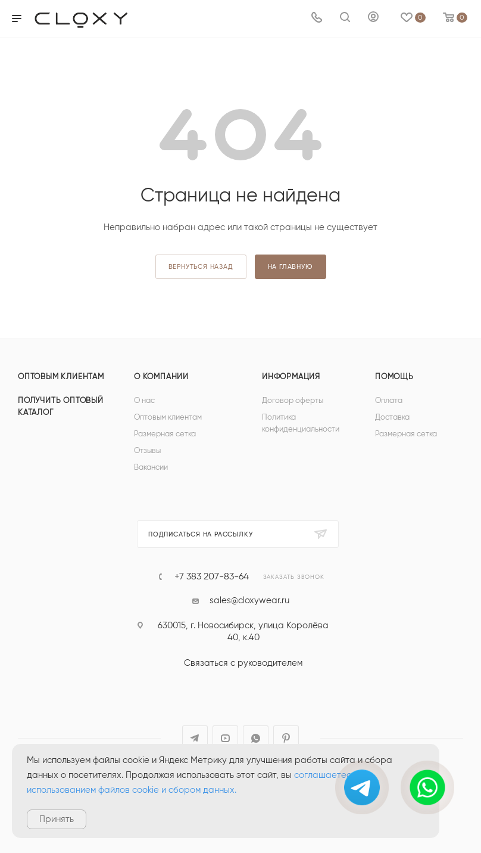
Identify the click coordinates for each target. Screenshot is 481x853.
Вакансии (151, 468)
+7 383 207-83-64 (211, 576)
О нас (144, 401)
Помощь (394, 377)
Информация (291, 377)
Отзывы (147, 451)
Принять (56, 819)
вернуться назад (200, 266)
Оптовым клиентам (61, 377)
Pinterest (286, 738)
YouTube (225, 738)
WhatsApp (255, 738)
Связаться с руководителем (243, 663)
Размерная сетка (165, 434)
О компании (161, 377)
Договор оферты (292, 401)
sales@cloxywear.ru (249, 600)
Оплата (388, 401)
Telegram (195, 738)
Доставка (392, 417)
